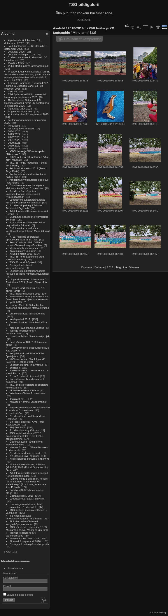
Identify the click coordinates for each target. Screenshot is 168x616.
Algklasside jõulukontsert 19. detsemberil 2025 (22, 41)
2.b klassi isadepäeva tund (25, 453)
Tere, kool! (14, 125)
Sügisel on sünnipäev (20, 111)
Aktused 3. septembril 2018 (25, 541)
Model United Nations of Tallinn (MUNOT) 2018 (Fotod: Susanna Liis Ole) (27, 467)
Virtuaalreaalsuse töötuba (24, 390)
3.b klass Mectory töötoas (24, 430)
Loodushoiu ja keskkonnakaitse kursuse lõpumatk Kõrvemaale (25, 201)
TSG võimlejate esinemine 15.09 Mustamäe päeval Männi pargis (26, 528)
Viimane (134, 267)
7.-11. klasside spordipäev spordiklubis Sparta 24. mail (22, 238)
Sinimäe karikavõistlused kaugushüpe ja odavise (22, 523)
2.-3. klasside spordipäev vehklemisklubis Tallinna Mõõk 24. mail (28, 229)
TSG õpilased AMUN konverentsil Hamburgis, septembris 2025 (25, 96)
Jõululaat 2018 (18, 398)
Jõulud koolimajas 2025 (21, 54)
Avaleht (59, 28)
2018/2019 (14, 148)
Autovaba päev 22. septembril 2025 (28, 114)
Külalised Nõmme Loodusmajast (28, 401)
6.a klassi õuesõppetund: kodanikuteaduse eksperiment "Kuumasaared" (23, 194)
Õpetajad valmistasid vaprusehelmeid (19, 266)
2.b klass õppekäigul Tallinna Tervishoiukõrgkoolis (24, 207)
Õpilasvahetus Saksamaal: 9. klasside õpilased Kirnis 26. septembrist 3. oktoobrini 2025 (26, 103)
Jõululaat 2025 (16, 51)
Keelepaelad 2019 (20, 319)
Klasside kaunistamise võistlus (27, 327)
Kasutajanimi (15, 568)
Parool (7, 585)
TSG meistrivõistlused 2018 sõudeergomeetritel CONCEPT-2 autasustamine (24, 436)
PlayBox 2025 (16, 63)
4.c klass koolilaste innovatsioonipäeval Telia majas (24, 517)
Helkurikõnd (17, 413)
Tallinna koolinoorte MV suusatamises (21, 332)
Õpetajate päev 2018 (21, 495)
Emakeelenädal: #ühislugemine (28, 313)
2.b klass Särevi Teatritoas (25, 455)
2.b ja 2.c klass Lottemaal (24, 376)
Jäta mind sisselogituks (18, 594)
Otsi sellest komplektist (82, 39)
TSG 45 (12, 91)
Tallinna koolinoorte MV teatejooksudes (21, 534)
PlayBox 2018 (18, 427)
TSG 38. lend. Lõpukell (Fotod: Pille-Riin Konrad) (25, 258)
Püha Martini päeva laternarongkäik (28, 65)
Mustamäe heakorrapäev (24, 248)
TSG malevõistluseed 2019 (25, 293)
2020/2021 (14, 142)
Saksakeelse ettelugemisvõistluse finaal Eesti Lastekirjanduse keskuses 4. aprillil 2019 (27, 299)
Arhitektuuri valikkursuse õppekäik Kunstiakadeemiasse (27, 474)
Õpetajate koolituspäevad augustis (29, 544)
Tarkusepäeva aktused (21, 128)
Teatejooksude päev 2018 (25, 538)
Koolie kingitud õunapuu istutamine (30, 458)
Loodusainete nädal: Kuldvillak (27, 498)
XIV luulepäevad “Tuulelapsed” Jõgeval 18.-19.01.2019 (25, 360)
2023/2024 (14, 134)
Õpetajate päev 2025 (20, 108)
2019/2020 (14, 145)
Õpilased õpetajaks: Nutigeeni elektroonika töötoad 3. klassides (25, 187)
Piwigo (163, 612)
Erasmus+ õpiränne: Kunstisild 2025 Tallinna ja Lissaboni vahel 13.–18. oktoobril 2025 (26, 85)
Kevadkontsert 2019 (21, 253)
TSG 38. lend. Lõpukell (23, 262)
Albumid (7, 33)
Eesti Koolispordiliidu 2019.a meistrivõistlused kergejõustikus (24, 244)
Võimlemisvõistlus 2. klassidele (27, 393)
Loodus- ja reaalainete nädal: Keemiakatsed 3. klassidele (24, 505)
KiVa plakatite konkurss (23, 250)
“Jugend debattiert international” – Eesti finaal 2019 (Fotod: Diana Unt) (27, 281)
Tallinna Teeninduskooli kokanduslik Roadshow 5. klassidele (28, 409)
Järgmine (121, 267)
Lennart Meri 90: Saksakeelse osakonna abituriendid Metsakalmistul (27, 306)
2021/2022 (14, 139)
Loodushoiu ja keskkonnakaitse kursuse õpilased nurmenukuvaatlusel (27, 272)
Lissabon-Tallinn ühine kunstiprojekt (30, 336)
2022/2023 (14, 137)
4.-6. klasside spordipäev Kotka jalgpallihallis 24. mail (25, 224)
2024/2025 (14, 131)
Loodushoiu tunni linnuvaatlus (27, 364)
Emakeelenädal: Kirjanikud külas (28, 322)
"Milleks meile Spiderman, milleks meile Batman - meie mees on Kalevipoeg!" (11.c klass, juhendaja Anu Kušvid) (27, 483)
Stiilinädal (15, 367)
